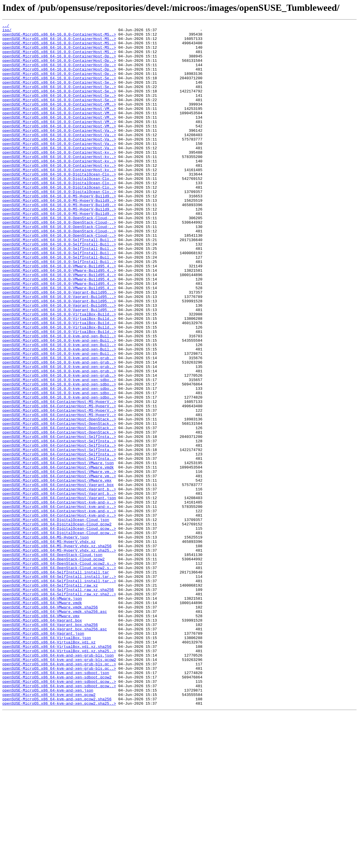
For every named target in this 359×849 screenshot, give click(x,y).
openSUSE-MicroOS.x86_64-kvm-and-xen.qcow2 (49, 829)
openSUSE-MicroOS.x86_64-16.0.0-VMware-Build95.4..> (59, 315)
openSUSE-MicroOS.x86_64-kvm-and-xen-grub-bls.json (58, 782)
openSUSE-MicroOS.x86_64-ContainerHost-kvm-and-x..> (59, 598)
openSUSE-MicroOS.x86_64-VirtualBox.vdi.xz (49, 766)
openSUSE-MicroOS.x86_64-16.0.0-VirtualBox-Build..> (59, 372)
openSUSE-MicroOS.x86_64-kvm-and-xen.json (47, 824)
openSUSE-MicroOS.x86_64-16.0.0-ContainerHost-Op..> (59, 63)
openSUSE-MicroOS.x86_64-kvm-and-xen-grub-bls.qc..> (59, 792)
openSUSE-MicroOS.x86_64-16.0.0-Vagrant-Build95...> (59, 346)
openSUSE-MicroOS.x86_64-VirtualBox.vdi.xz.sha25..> (59, 776)
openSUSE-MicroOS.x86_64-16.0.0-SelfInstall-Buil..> (59, 283)
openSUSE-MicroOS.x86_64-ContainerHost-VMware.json (58, 551)
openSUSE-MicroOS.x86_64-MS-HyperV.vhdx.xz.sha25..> (59, 656)
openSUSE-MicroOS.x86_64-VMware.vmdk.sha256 (50, 724)
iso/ (6, 31)
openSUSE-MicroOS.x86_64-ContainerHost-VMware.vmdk (58, 556)
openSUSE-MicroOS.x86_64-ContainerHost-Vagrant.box (58, 577)
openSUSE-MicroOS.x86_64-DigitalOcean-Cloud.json (55, 619)
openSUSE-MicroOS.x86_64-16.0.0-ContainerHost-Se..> (59, 89)
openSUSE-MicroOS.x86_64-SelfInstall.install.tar (55, 682)
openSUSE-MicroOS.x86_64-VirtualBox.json (46, 761)
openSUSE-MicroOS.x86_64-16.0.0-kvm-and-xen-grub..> (59, 425)
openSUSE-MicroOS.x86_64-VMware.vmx (41, 734)
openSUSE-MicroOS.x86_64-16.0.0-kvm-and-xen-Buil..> (59, 398)
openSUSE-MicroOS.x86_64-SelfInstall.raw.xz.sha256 (58, 703)
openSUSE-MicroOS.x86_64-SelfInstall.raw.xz (50, 698)
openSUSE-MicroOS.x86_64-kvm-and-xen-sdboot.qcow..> (59, 813)
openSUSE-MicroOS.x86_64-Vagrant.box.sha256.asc (54, 750)
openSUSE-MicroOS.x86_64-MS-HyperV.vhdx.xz (49, 645)
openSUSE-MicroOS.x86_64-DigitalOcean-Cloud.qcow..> (59, 629)
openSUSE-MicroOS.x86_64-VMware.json (42, 713)
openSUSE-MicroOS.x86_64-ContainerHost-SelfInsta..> (59, 519)
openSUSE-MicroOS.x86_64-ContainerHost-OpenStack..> (59, 498)
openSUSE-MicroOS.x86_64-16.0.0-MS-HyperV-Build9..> (59, 231)
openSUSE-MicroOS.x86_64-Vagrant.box (42, 740)
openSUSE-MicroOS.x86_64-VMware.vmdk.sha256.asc (54, 729)
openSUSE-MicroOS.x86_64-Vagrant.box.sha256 (50, 745)
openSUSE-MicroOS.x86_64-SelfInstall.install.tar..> (59, 687)
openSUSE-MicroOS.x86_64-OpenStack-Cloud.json (52, 661)
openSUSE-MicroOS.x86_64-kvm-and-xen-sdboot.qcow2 (56, 808)
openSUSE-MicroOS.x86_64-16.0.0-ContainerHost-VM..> (59, 120)
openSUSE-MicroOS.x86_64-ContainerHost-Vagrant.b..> (59, 582)
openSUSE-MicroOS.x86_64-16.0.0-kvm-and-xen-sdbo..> (59, 451)
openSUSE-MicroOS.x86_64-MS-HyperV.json (45, 640)
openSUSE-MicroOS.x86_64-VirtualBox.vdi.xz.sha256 (56, 771)
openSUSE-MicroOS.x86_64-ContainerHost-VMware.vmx (56, 572)
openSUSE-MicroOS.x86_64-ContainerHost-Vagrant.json (59, 593)
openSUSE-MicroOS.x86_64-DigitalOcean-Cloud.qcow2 (56, 624)
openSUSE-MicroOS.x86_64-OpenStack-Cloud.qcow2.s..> (59, 671)
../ (5, 26)
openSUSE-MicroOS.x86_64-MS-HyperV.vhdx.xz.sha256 (56, 650)
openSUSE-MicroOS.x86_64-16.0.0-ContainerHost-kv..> (59, 178)
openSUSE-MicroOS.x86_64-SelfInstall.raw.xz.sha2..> (59, 708)
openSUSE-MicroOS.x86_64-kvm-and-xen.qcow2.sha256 (56, 834)
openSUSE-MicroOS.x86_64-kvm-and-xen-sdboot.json (55, 803)
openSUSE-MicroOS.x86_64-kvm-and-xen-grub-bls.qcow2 (59, 787)
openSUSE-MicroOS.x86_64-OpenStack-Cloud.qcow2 (53, 666)
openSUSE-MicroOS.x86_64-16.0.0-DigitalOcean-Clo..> (59, 204)
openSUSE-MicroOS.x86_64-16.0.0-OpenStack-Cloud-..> (59, 257)
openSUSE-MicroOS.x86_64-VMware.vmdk (42, 719)
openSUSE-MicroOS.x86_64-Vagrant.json (43, 755)
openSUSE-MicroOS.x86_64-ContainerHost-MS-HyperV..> (59, 477)
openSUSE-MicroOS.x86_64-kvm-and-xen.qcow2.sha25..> (59, 839)
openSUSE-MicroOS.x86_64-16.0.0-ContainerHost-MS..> (59, 36)
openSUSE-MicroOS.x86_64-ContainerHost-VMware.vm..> (59, 561)
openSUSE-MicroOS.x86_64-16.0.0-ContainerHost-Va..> (59, 152)
